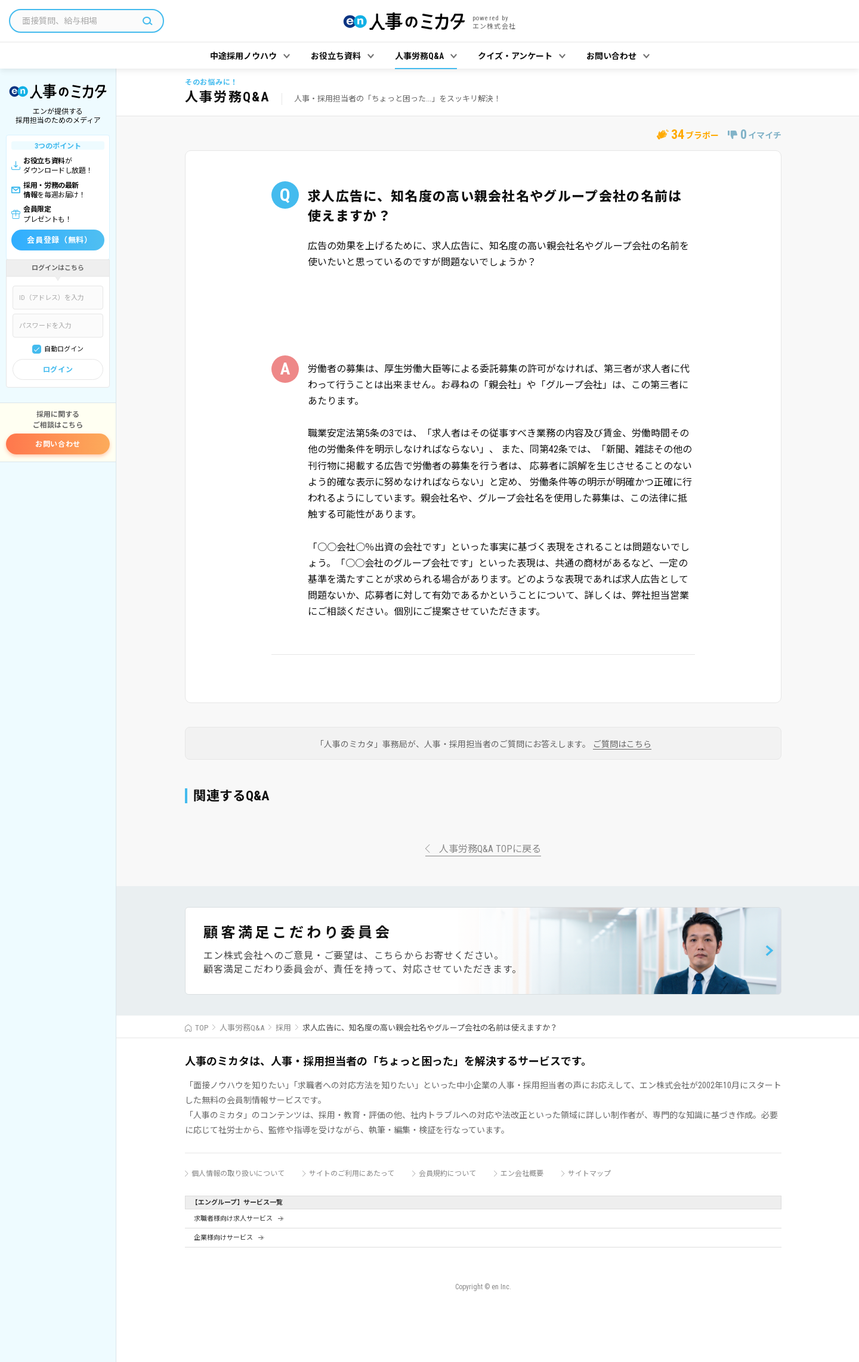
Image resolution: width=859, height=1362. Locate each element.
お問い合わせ (58, 444)
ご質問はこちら (622, 744)
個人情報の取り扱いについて (238, 1173)
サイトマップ (589, 1173)
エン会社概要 (521, 1173)
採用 (283, 1027)
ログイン (58, 370)
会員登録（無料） (59, 240)
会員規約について (447, 1173)
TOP (201, 1027)
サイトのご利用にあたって (351, 1173)
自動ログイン (64, 349)
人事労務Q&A (242, 1027)
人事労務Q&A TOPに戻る (490, 849)
